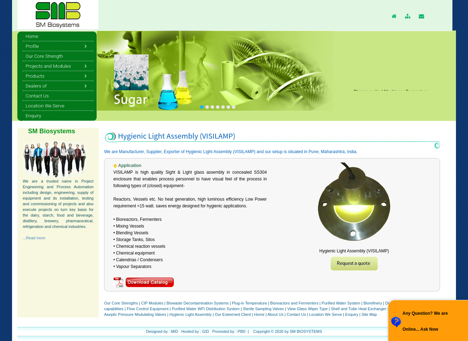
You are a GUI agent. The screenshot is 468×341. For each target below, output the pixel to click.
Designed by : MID (162, 331)
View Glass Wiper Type (307, 309)
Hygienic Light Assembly (190, 314)
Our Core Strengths (121, 303)
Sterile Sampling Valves (263, 309)
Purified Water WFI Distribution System (205, 309)
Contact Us (296, 314)
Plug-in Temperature (249, 303)
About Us (275, 314)
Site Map (369, 314)
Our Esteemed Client (233, 314)
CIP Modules (152, 303)
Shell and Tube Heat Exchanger (358, 309)
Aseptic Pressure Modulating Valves (135, 314)
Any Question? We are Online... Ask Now (425, 321)
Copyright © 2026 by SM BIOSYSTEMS (287, 331)
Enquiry (351, 314)
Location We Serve (325, 314)
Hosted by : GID (195, 331)
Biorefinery (373, 303)
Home (260, 314)
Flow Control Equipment (148, 309)
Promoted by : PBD (229, 331)
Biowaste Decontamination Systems (198, 303)
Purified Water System (341, 303)
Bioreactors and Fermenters (294, 303)
